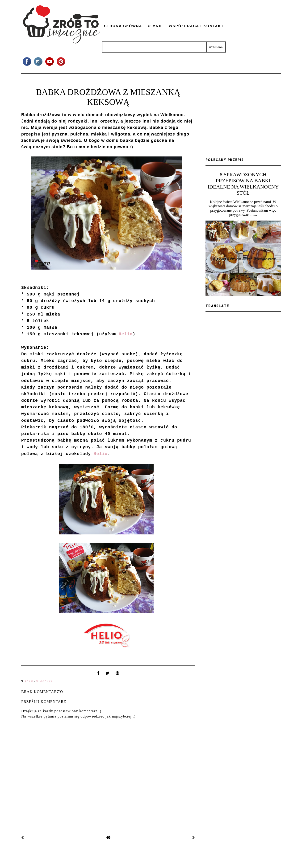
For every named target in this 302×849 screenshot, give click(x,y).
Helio (126, 334)
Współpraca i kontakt (196, 26)
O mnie (155, 26)
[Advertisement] (243, 117)
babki (29, 681)
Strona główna (123, 26)
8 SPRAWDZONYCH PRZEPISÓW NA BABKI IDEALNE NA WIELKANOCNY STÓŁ (243, 184)
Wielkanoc (44, 681)
